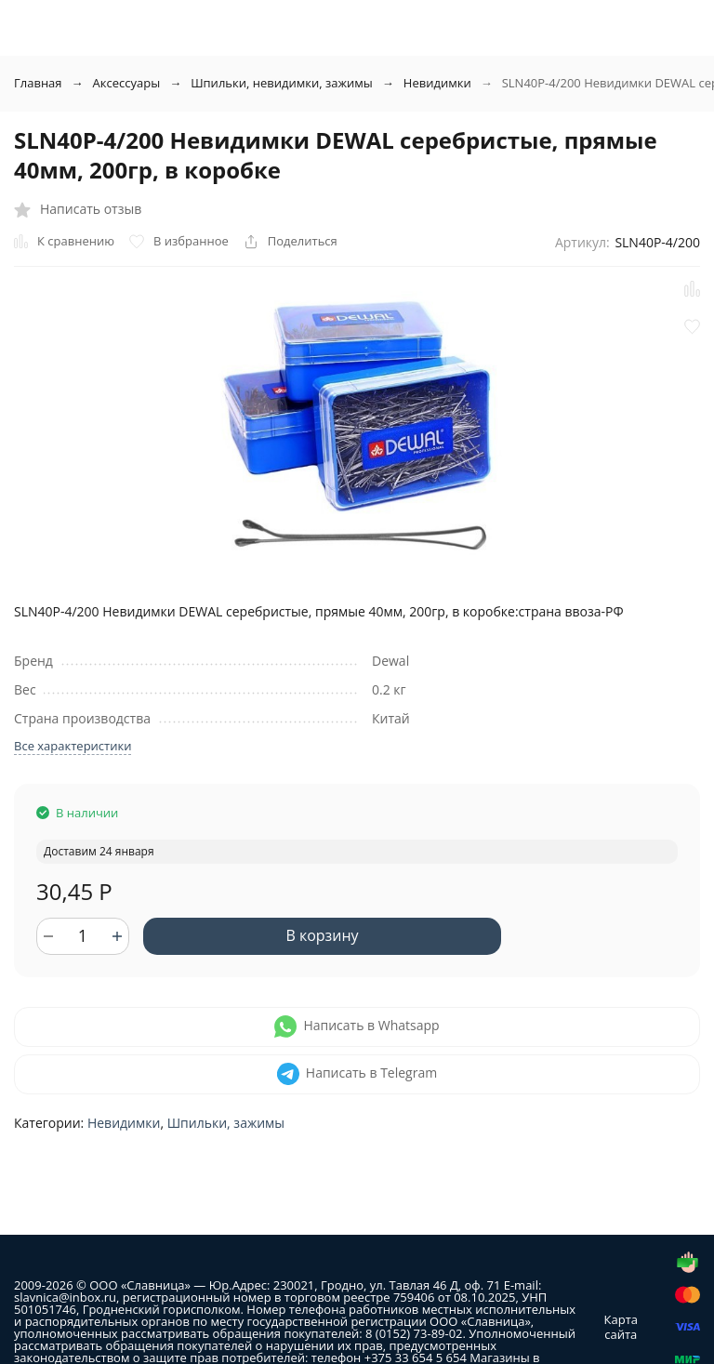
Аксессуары (127, 82)
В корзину (321, 935)
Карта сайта (621, 1327)
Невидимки (437, 82)
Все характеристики (72, 745)
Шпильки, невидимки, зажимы (282, 82)
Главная (38, 82)
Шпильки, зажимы (225, 1123)
